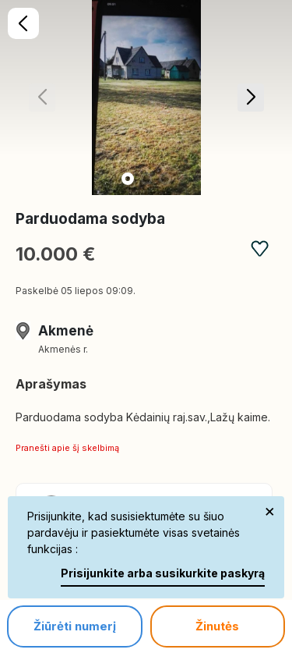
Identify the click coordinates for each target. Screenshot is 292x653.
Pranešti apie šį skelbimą (67, 447)
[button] (250, 97)
